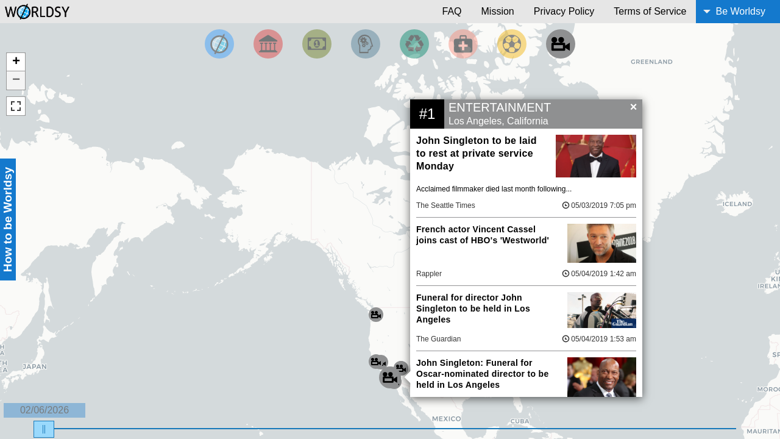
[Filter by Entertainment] (560, 44)
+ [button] (16, 62)
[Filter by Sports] (511, 44)
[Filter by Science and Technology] (365, 44)
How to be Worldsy (7, 219)
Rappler (429, 273)
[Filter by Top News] (219, 44)
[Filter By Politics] (268, 44)
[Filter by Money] (317, 44)
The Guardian (438, 339)
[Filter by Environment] (414, 44)
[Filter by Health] (463, 44)
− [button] (16, 80)
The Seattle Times (445, 205)
